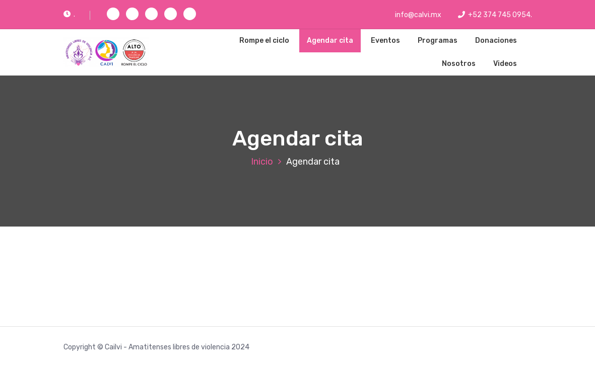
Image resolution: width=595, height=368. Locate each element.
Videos (505, 63)
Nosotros (459, 63)
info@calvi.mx (413, 15)
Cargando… (330, 275)
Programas (437, 40)
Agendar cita (330, 40)
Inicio (262, 161)
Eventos (385, 40)
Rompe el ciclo (264, 40)
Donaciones (496, 40)
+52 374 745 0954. (495, 15)
